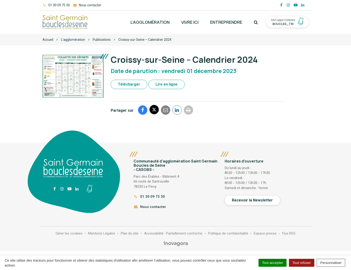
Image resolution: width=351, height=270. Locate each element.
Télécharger (129, 84)
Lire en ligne (166, 84)
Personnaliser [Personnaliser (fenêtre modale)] (331, 263)
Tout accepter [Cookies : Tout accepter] (272, 263)
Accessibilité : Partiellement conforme (173, 233)
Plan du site (129, 233)
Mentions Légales (101, 233)
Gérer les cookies (69, 233)
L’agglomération (150, 22)
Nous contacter (150, 207)
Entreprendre (226, 22)
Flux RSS (288, 233)
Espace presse (265, 233)
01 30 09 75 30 (149, 196)
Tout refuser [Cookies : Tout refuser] (301, 263)
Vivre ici (190, 22)
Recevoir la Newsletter (252, 200)
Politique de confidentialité (228, 233)
